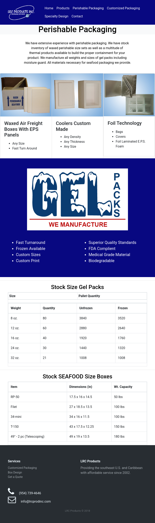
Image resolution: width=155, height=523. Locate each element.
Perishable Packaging (88, 8)
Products (63, 8)
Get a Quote (15, 477)
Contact (77, 16)
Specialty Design (56, 16)
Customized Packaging (123, 8)
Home (49, 8)
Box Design (15, 472)
